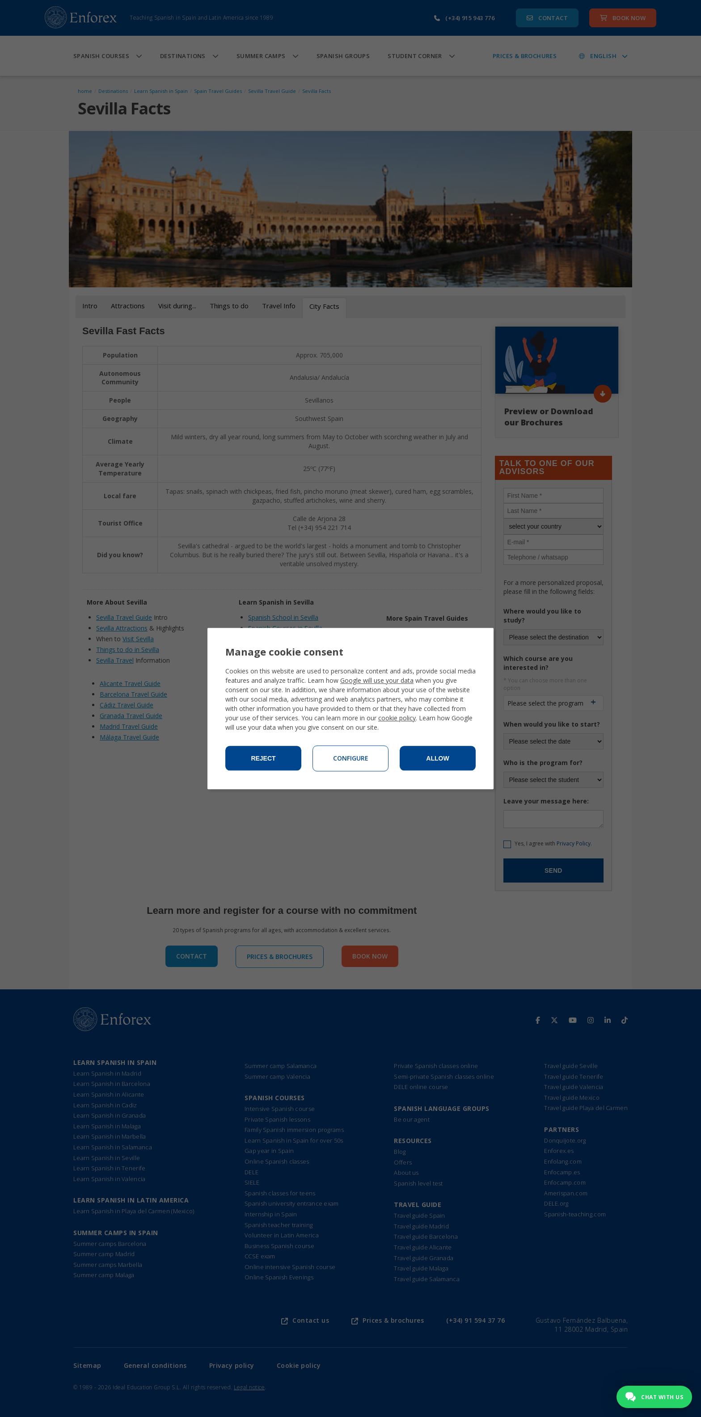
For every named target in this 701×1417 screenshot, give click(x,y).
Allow (437, 758)
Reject (263, 758)
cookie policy (397, 718)
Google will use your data (377, 680)
